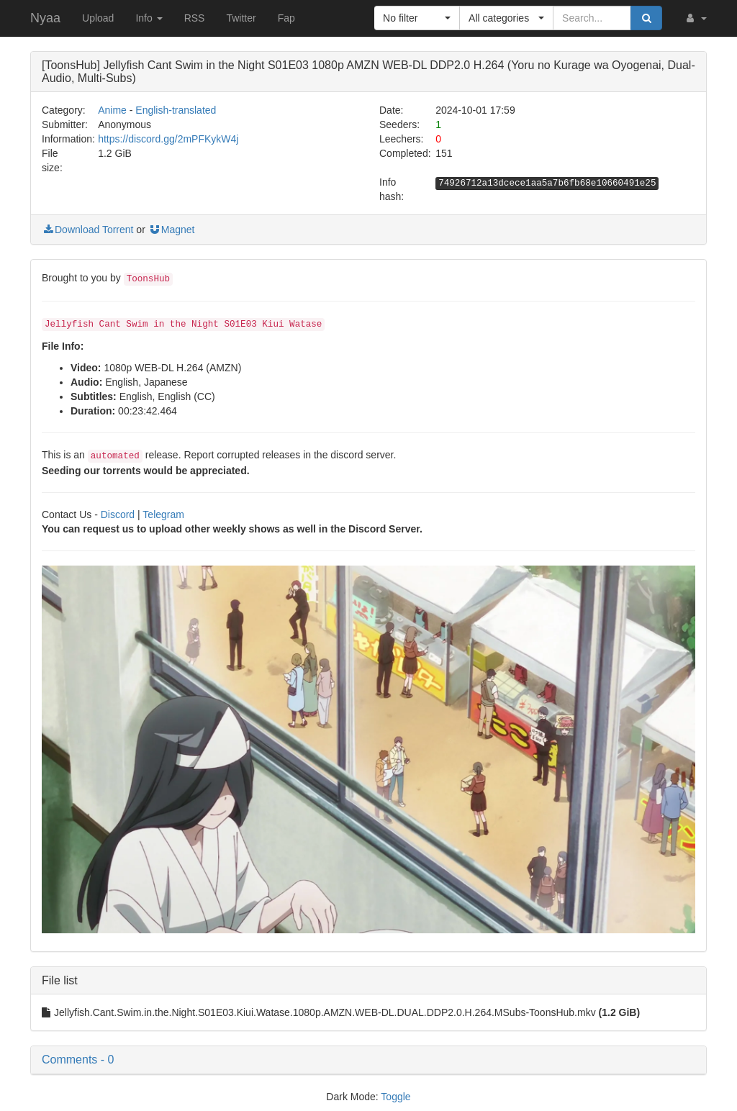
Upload (98, 18)
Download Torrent (87, 229)
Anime (112, 110)
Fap (286, 18)
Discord (118, 514)
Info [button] (148, 18)
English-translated (175, 110)
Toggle (395, 1096)
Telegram (163, 514)
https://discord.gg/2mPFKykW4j (168, 139)
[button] (695, 18)
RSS (194, 18)
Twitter (241, 18)
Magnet (171, 229)
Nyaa (45, 18)
